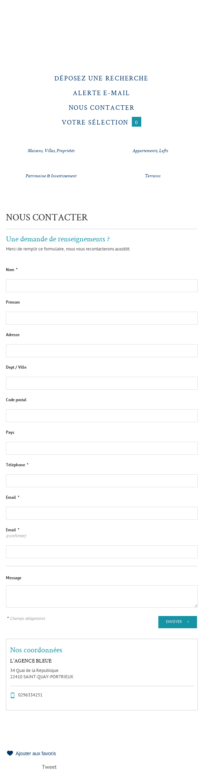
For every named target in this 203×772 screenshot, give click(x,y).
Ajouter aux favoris (36, 753)
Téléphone (17, 465)
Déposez (101, 78)
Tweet (49, 767)
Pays (10, 432)
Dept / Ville (16, 367)
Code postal (16, 400)
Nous (102, 107)
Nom (12, 270)
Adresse (13, 335)
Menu (16, 17)
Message (13, 578)
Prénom (13, 302)
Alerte (101, 92)
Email (13, 498)
